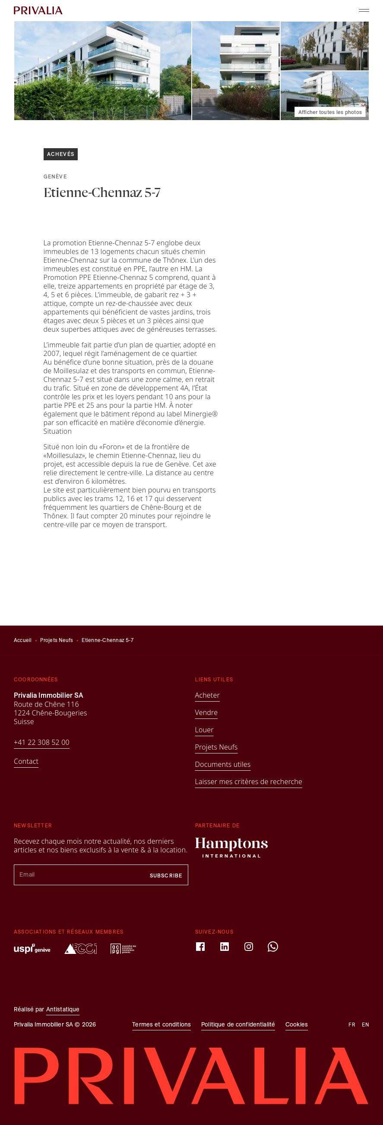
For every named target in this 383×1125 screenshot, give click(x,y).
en (365, 1024)
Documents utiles (223, 764)
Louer (204, 729)
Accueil (23, 640)
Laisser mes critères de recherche (249, 781)
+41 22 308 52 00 (42, 742)
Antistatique (63, 1009)
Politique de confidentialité (238, 1024)
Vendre (206, 712)
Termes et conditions (161, 1024)
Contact (26, 761)
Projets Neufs (56, 640)
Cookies (296, 1024)
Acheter (207, 695)
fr (352, 1024)
